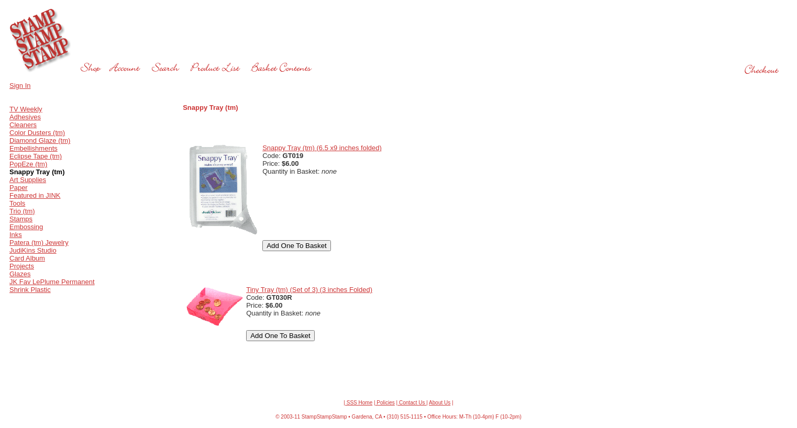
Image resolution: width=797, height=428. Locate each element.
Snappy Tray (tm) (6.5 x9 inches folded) (322, 148)
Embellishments (33, 148)
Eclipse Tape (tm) (35, 156)
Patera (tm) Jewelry (39, 242)
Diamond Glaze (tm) (39, 140)
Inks (15, 235)
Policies (385, 403)
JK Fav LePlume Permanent (52, 282)
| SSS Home (358, 403)
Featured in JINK (35, 195)
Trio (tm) (22, 211)
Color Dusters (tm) (37, 133)
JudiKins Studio (33, 250)
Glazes (19, 274)
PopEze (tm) (28, 164)
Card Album (27, 258)
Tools (17, 203)
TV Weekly (25, 109)
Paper (18, 188)
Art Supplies (27, 180)
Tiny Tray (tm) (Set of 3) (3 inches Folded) (309, 290)
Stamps (20, 219)
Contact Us (411, 403)
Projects (21, 266)
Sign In (19, 85)
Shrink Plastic (30, 290)
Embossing (26, 227)
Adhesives (25, 117)
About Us (439, 403)
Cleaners (23, 125)
